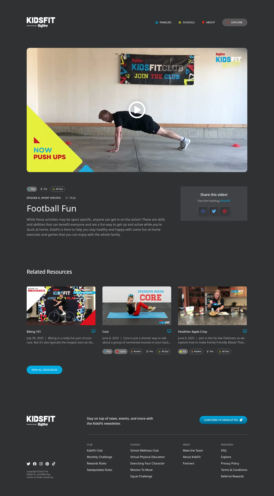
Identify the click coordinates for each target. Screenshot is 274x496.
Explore (234, 22)
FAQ (223, 450)
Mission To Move (141, 470)
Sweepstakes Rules (99, 470)
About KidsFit (192, 457)
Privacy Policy (230, 463)
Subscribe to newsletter (223, 420)
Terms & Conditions (234, 470)
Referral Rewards (232, 476)
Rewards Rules (96, 463)
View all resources (44, 369)
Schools (187, 22)
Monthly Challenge (99, 457)
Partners (188, 463)
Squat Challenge (141, 476)
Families (163, 22)
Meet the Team (193, 450)
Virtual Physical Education (147, 457)
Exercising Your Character (147, 463)
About (208, 22)
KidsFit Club (95, 450)
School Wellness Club (144, 450)
